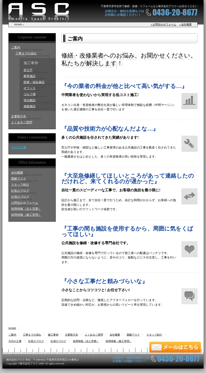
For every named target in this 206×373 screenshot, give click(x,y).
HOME (12, 328)
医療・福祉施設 (34, 82)
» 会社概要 (185, 24)
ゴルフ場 (30, 94)
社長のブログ (20, 190)
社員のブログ (20, 196)
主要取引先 (18, 116)
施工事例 (53, 334)
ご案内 (15, 47)
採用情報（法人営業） (26, 208)
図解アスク (18, 178)
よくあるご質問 (21, 122)
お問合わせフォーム (24, 202)
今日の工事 (18, 147)
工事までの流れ (26, 53)
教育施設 (30, 76)
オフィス (30, 88)
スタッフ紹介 (20, 184)
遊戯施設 (30, 106)
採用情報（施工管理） (26, 214)
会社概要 (17, 172)
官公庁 (28, 70)
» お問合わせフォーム (163, 24)
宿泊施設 (30, 100)
